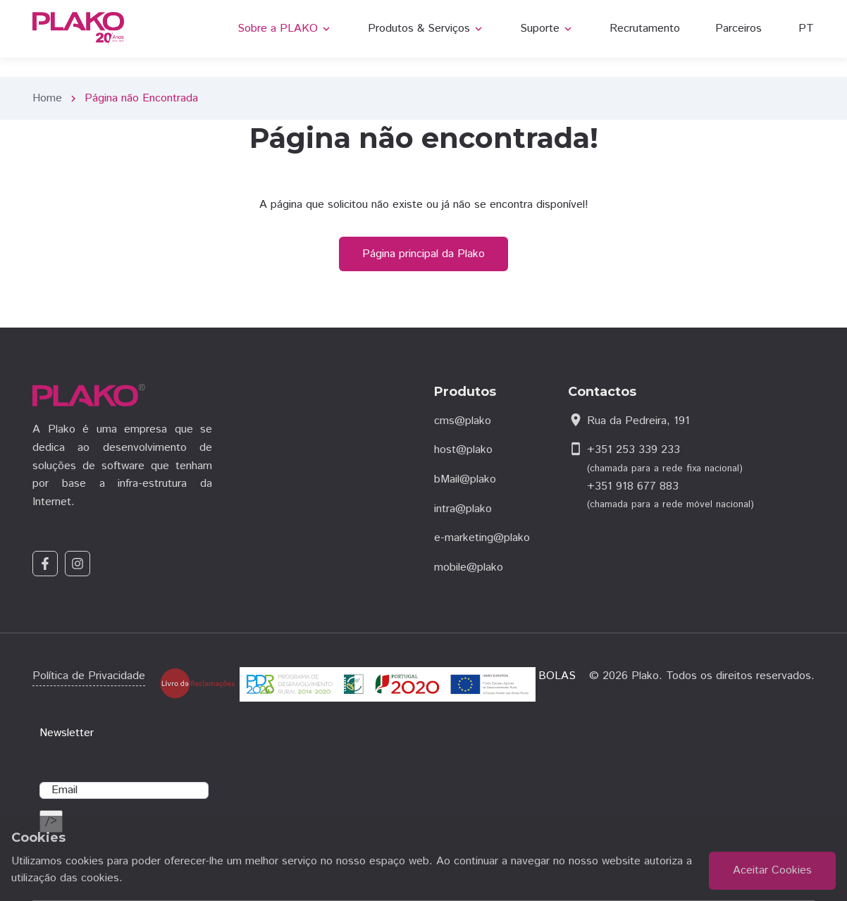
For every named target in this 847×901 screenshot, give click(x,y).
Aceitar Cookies (772, 870)
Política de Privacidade (88, 676)
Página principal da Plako (423, 254)
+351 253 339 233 (633, 450)
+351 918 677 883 (633, 486)
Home (47, 98)
